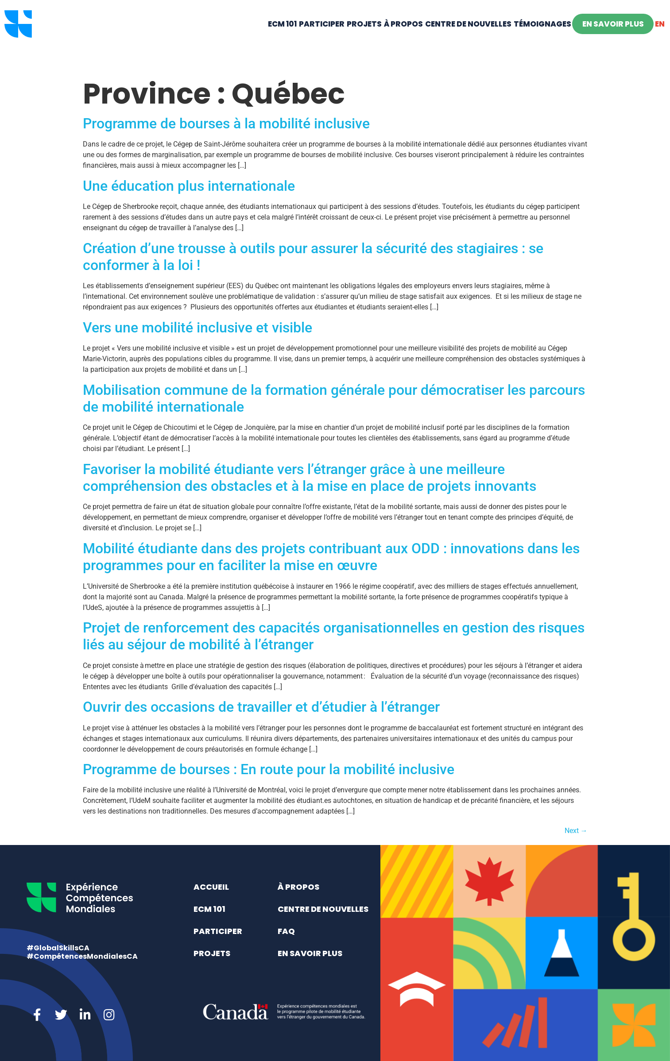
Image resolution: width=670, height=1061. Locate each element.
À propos (403, 38)
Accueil (211, 886)
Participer (322, 38)
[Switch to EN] (660, 38)
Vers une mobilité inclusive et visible (197, 327)
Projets (364, 38)
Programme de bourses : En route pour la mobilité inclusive (268, 769)
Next (576, 830)
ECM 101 (282, 38)
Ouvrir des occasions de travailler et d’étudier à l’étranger (261, 706)
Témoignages (542, 38)
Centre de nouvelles (468, 38)
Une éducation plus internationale (189, 185)
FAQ (286, 931)
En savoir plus (613, 38)
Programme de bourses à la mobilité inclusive (226, 123)
